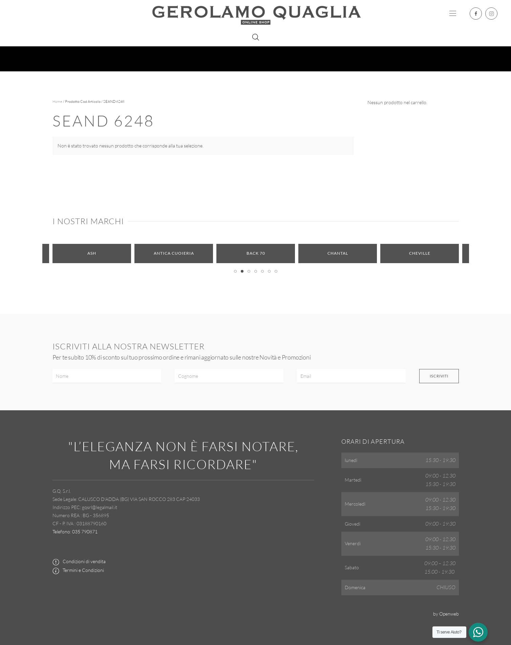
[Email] (351, 376)
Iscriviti (439, 376)
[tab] (235, 271)
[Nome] (106, 376)
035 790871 (85, 531)
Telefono (61, 531)
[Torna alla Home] (256, 13)
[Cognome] (229, 376)
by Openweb (446, 614)
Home (57, 101)
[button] (452, 13)
